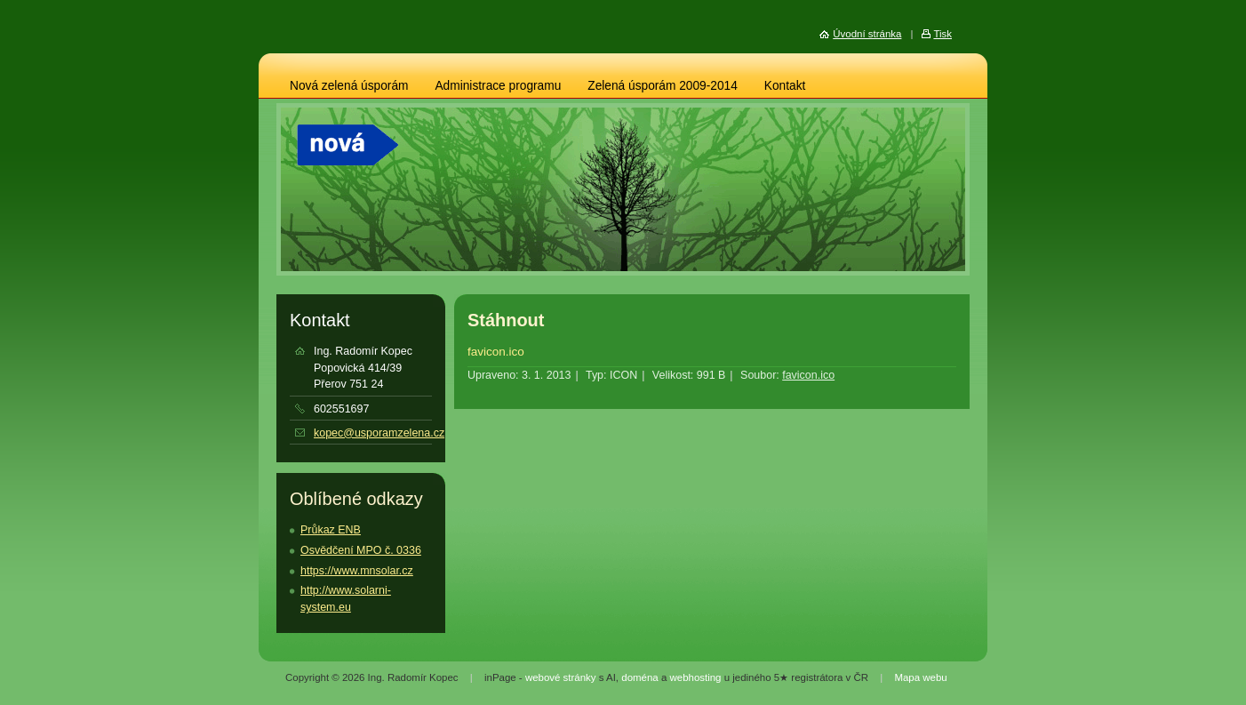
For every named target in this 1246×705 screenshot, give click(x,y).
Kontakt (785, 85)
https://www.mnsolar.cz (356, 571)
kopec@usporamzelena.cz (379, 433)
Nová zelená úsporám (349, 85)
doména (639, 677)
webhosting (695, 677)
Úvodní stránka (867, 33)
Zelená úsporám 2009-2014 (662, 85)
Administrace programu (498, 85)
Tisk (942, 33)
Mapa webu (920, 677)
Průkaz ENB (330, 530)
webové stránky (560, 677)
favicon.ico (495, 351)
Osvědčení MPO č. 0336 (360, 550)
